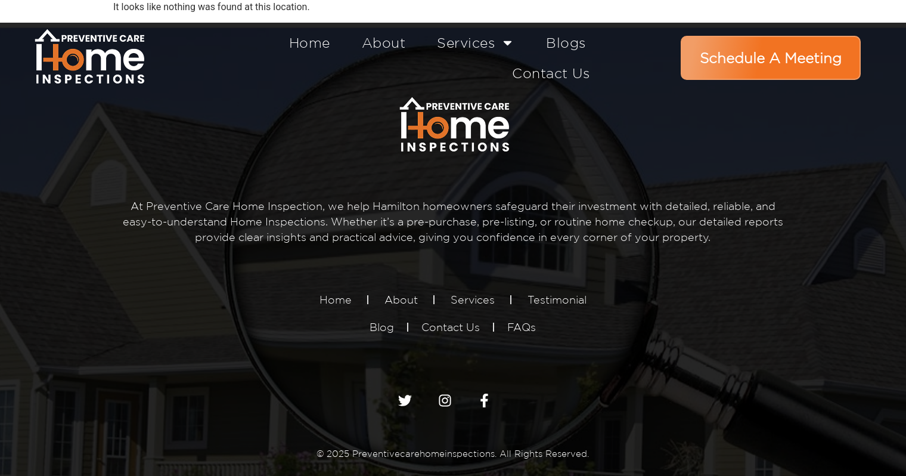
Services (475, 42)
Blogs (566, 42)
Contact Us (550, 73)
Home (309, 42)
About (384, 42)
